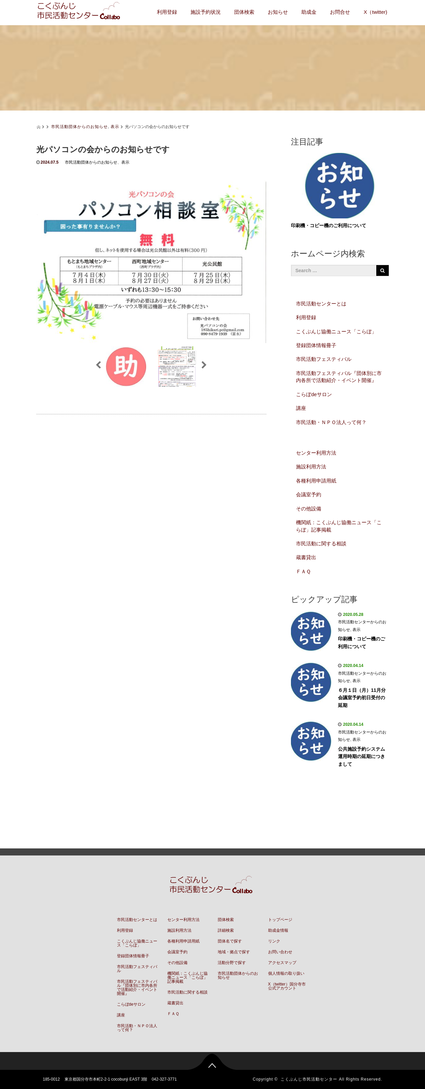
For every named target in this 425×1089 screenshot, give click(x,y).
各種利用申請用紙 (316, 481)
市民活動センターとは (321, 303)
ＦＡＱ (303, 571)
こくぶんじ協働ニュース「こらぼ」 (336, 331)
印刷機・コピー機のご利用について (328, 225)
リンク (274, 941)
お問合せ (340, 12)
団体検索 (244, 12)
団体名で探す (230, 941)
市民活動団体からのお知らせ (79, 126)
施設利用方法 (311, 466)
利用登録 (167, 12)
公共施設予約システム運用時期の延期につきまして (361, 756)
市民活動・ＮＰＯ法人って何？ (331, 422)
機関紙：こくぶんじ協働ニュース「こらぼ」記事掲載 (339, 525)
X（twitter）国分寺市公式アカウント (287, 986)
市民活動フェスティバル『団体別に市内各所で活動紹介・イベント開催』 (339, 376)
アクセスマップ (282, 962)
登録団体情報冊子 (316, 345)
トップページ (280, 919)
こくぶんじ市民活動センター (309, 1079)
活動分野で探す (232, 962)
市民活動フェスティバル (323, 359)
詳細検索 (226, 930)
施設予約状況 (205, 12)
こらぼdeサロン (314, 394)
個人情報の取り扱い (286, 973)
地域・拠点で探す (234, 952)
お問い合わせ (280, 952)
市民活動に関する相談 (321, 543)
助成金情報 (278, 930)
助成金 (308, 12)
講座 (301, 408)
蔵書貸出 (306, 557)
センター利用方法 (316, 453)
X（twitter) (375, 12)
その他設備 (308, 508)
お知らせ (278, 12)
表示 (115, 126)
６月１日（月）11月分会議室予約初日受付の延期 (362, 697)
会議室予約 (308, 494)
